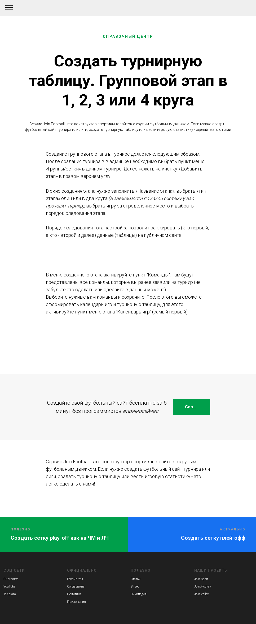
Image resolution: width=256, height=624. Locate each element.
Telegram (9, 594)
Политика (74, 594)
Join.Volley (201, 594)
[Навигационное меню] (9, 8)
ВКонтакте (10, 579)
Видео (135, 586)
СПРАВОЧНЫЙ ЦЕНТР (128, 36)
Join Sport (201, 579)
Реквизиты (75, 579)
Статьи (135, 579)
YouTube (9, 586)
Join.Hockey (202, 586)
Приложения (76, 602)
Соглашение (75, 586)
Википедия (139, 594)
